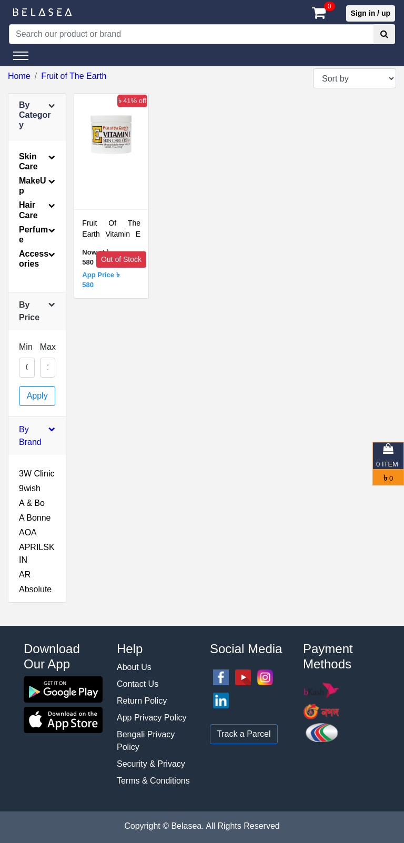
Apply (37, 395)
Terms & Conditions (153, 780)
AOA (28, 532)
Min (26, 346)
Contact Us (137, 683)
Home (19, 76)
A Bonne (35, 517)
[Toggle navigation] (20, 55)
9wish (30, 488)
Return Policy (142, 700)
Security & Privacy (151, 763)
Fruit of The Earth (73, 76)
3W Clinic (37, 473)
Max (48, 346)
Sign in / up (370, 13)
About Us (134, 667)
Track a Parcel (244, 733)
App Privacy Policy (152, 717)
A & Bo (32, 503)
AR (25, 574)
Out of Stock (121, 259)
